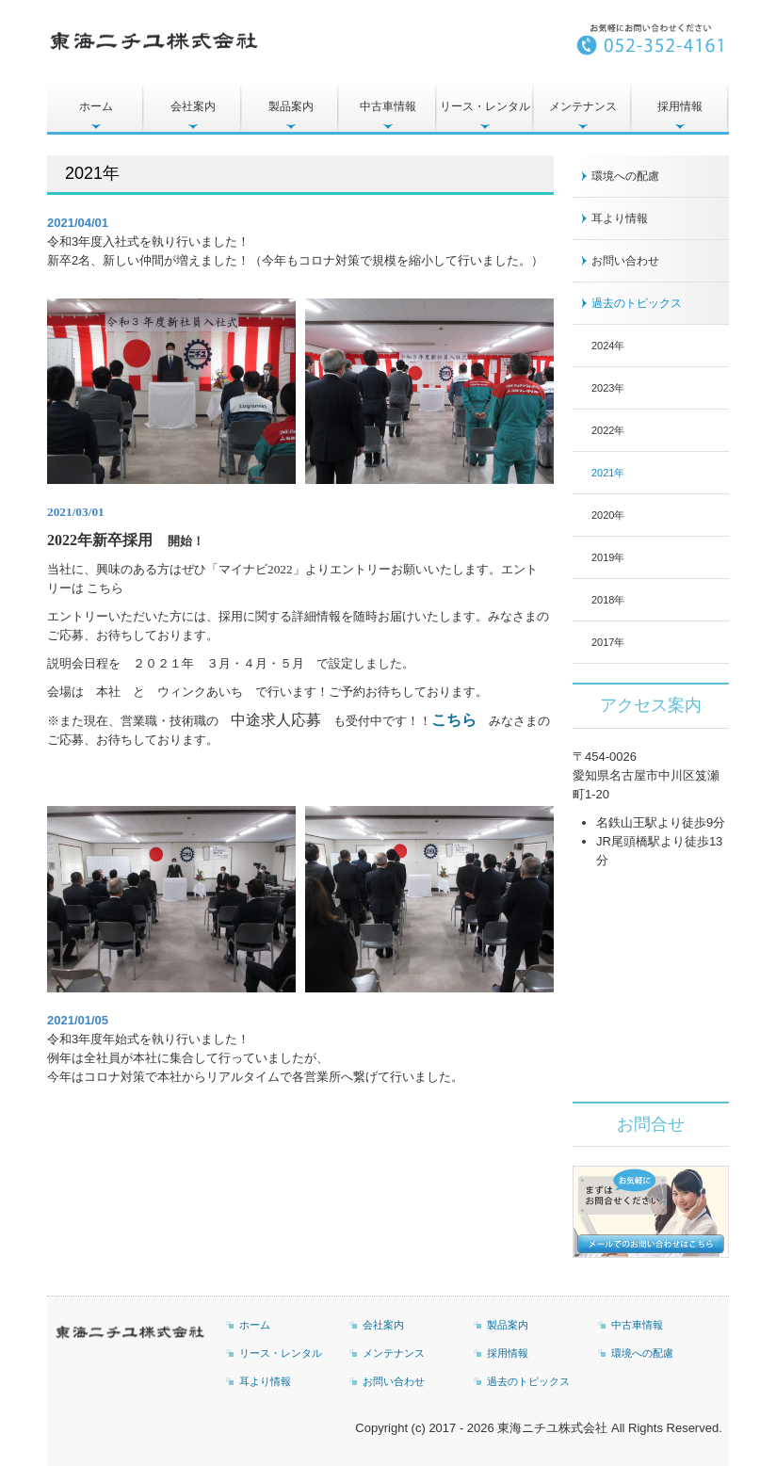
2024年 (607, 345)
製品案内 (291, 106)
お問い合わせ (625, 260)
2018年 (607, 599)
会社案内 (193, 106)
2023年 (607, 388)
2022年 (607, 430)
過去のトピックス (636, 303)
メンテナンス (583, 106)
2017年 (607, 642)
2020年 (607, 515)
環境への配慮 (625, 176)
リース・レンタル (485, 106)
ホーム (96, 106)
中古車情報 (388, 106)
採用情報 (680, 106)
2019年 (607, 557)
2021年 (607, 472)
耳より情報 (619, 218)
